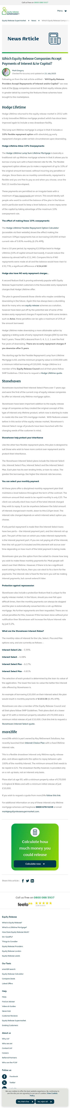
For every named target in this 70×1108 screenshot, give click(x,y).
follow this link (53, 795)
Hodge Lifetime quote (51, 373)
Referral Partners (9, 1058)
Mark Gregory (18, 70)
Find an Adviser (8, 1001)
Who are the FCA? (9, 1062)
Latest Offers (7, 983)
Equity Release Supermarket (14, 20)
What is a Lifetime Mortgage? (14, 927)
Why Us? (5, 1039)
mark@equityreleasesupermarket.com (20, 811)
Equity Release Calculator (13, 974)
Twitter (8, 1082)
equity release (32, 305)
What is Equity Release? (12, 922)
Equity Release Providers (12, 946)
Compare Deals (8, 979)
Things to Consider (10, 941)
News (33, 20)
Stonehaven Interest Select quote (18, 724)
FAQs (4, 997)
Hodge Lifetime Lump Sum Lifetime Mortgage (28, 153)
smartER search (8, 969)
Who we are (7, 1043)
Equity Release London (11, 951)
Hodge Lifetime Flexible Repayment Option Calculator (32, 228)
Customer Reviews (10, 1016)
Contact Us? (7, 1048)
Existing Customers (10, 1025)
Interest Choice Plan (35, 743)
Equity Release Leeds (11, 956)
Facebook (10, 1076)
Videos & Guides (9, 1006)
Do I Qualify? (7, 937)
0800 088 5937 (41, 2)
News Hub (6, 1011)
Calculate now (35, 863)
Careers (5, 1053)
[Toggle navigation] (62, 11)
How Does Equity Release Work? (15, 932)
